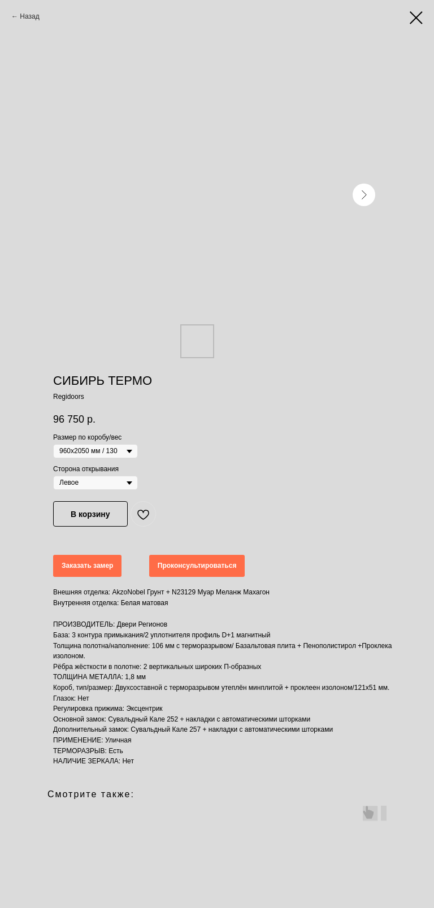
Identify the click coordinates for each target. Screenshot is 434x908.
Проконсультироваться (197, 566)
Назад (29, 16)
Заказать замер (87, 566)
